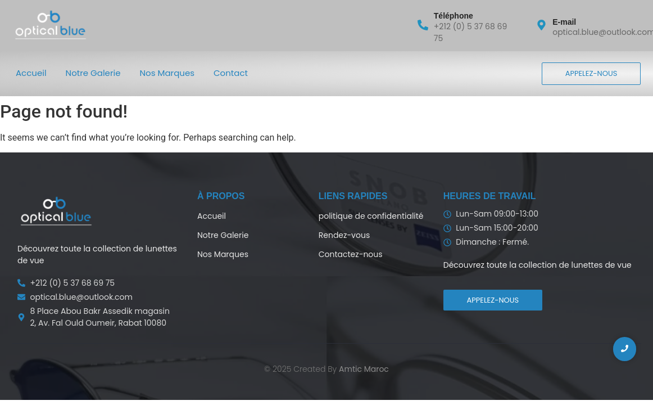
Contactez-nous (351, 254)
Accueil (31, 73)
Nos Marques (167, 73)
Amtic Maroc (364, 369)
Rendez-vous (344, 235)
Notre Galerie (93, 73)
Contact (231, 73)
